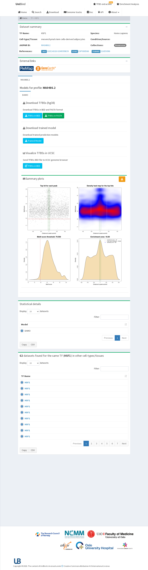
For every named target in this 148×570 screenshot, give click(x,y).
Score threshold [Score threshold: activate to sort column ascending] (98, 329)
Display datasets (34, 311)
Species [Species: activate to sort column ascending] (98, 385)
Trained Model (33, 140)
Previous (108, 344)
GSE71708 (116, 479)
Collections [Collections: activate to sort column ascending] (82, 385)
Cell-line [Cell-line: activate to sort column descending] (38, 385)
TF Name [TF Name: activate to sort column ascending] (24, 384)
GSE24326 (52, 51)
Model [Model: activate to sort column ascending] (24, 330)
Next (124, 344)
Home (23, 18)
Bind (21, 4)
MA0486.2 (45, 45)
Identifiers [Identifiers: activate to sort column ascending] (117, 385)
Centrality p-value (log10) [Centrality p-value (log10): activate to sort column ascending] (116, 327)
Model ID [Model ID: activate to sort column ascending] (50, 329)
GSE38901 (116, 392)
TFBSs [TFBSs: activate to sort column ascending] (83, 330)
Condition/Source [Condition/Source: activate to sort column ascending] (59, 385)
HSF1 (27, 392)
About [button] (114, 12)
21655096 (105, 51)
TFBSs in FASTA (53, 115)
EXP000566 (83, 51)
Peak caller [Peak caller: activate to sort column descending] (37, 329)
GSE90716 (116, 467)
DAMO (25, 94)
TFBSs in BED (32, 115)
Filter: (111, 317)
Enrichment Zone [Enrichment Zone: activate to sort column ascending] (67, 329)
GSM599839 (63, 51)
